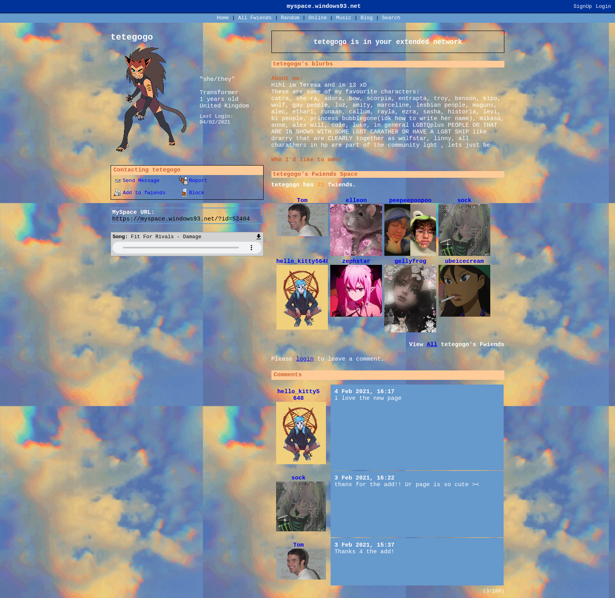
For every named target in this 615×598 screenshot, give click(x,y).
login (305, 359)
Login (603, 6)
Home (223, 18)
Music (343, 18)
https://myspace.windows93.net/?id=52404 (181, 219)
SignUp (582, 6)
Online (317, 18)
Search (391, 18)
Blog (366, 18)
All (255, 18)
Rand (290, 18)
